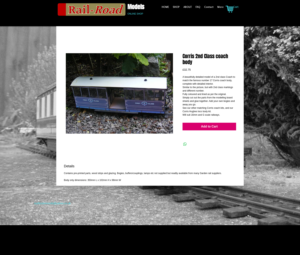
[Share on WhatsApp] (185, 144)
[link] (238, 6)
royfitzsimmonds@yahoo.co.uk (52, 203)
